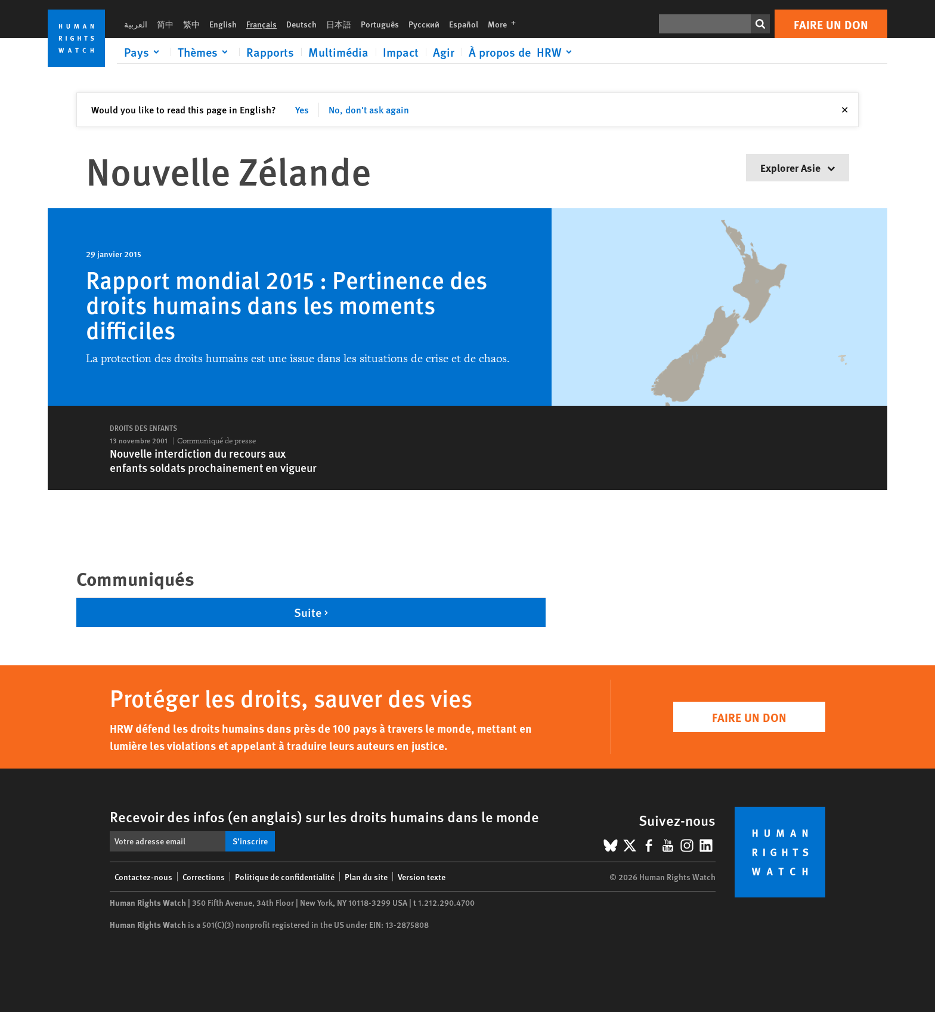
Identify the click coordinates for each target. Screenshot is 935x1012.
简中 (165, 24)
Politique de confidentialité (285, 877)
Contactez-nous (143, 877)
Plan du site (366, 877)
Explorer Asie (797, 167)
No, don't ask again (369, 109)
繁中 (191, 24)
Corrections (203, 877)
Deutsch (301, 24)
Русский (423, 24)
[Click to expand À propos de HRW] (522, 52)
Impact (401, 52)
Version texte (421, 877)
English (223, 24)
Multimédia (338, 52)
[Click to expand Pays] (143, 52)
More (505, 24)
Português (380, 24)
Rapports (270, 52)
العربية (135, 24)
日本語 (338, 24)
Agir (443, 52)
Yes (302, 109)
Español (463, 24)
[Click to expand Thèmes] (205, 52)
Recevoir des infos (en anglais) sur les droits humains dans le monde (324, 816)
